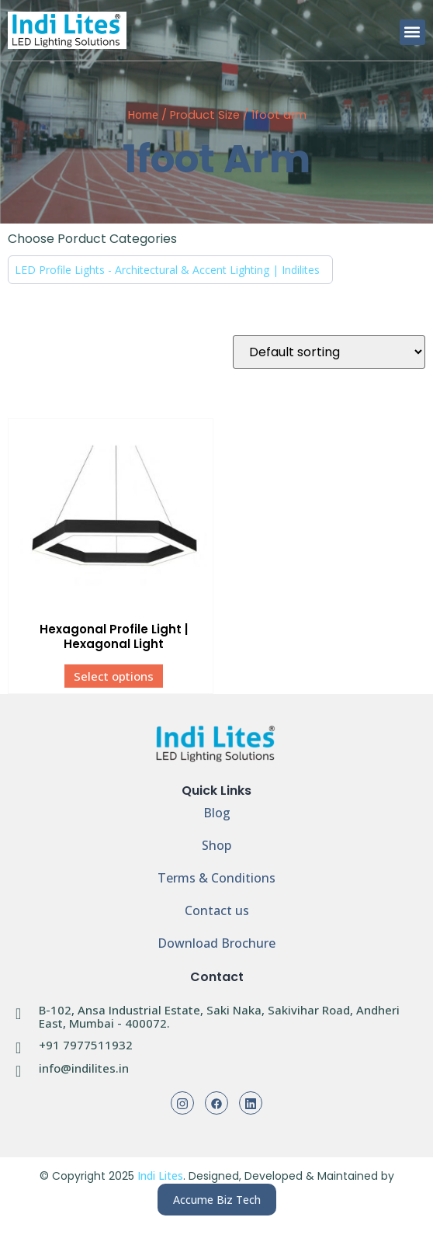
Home (142, 114)
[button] (412, 32)
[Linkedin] (250, 1103)
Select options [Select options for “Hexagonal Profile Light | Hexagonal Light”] (114, 676)
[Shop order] (329, 352)
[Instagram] (182, 1103)
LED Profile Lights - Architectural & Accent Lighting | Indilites (167, 269)
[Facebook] (216, 1103)
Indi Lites (160, 1175)
